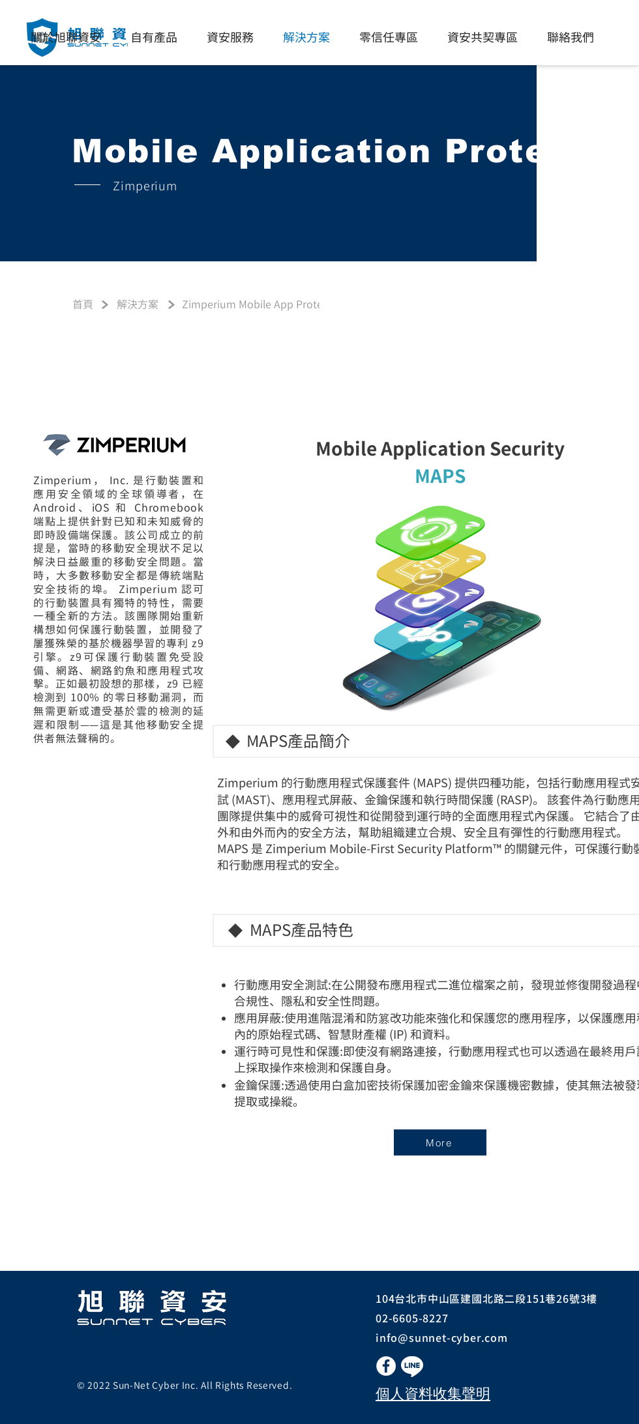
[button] (412, 1366)
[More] (440, 1142)
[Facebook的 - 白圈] (386, 1366)
